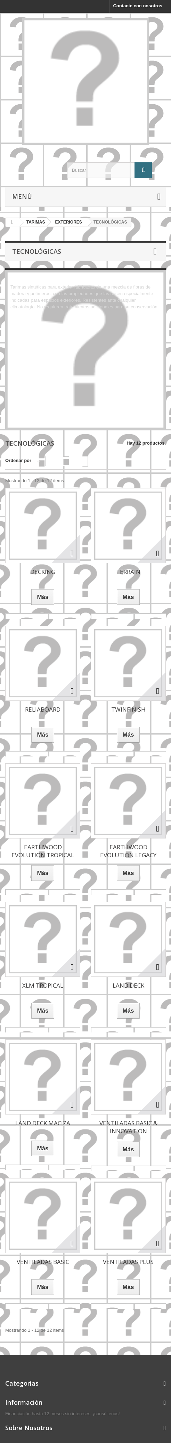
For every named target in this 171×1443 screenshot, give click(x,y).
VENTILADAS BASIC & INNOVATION (128, 1127)
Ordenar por (18, 460)
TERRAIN (128, 572)
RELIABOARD (42, 709)
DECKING (42, 572)
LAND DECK (128, 985)
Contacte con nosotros (137, 5)
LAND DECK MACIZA (42, 1123)
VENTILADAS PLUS (128, 1262)
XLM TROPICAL (42, 985)
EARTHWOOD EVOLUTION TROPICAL (42, 851)
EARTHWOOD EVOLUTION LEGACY (128, 851)
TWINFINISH (128, 709)
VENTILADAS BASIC (43, 1262)
